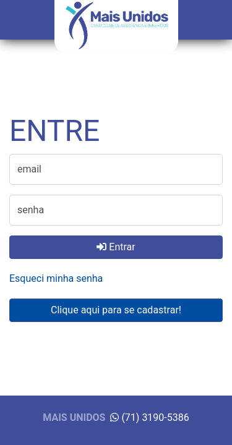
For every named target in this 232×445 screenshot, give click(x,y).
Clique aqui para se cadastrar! (116, 310)
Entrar (116, 247)
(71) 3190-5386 (149, 417)
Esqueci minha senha (56, 278)
